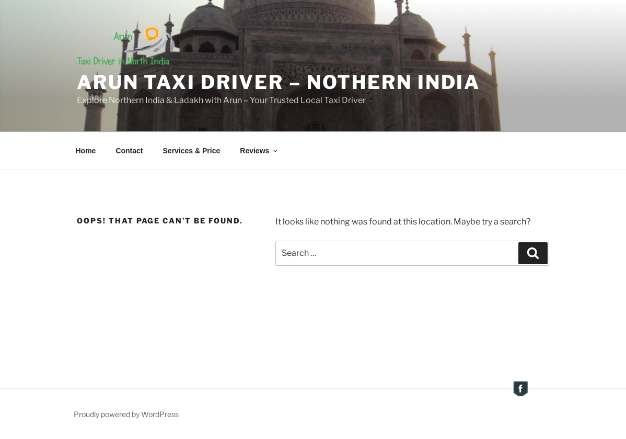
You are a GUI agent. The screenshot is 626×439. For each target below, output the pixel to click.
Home (86, 151)
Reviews (259, 151)
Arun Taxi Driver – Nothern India (278, 82)
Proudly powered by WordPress (126, 414)
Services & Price (192, 151)
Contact (129, 151)
